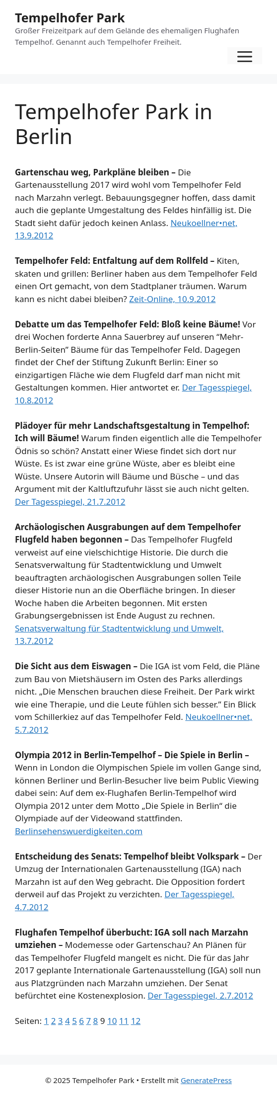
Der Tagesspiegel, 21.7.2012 (70, 501)
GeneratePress (206, 1080)
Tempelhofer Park (70, 17)
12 (135, 1020)
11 (124, 1020)
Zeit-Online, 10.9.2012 (172, 299)
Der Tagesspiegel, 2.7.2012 (200, 995)
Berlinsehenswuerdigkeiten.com (78, 831)
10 (112, 1020)
